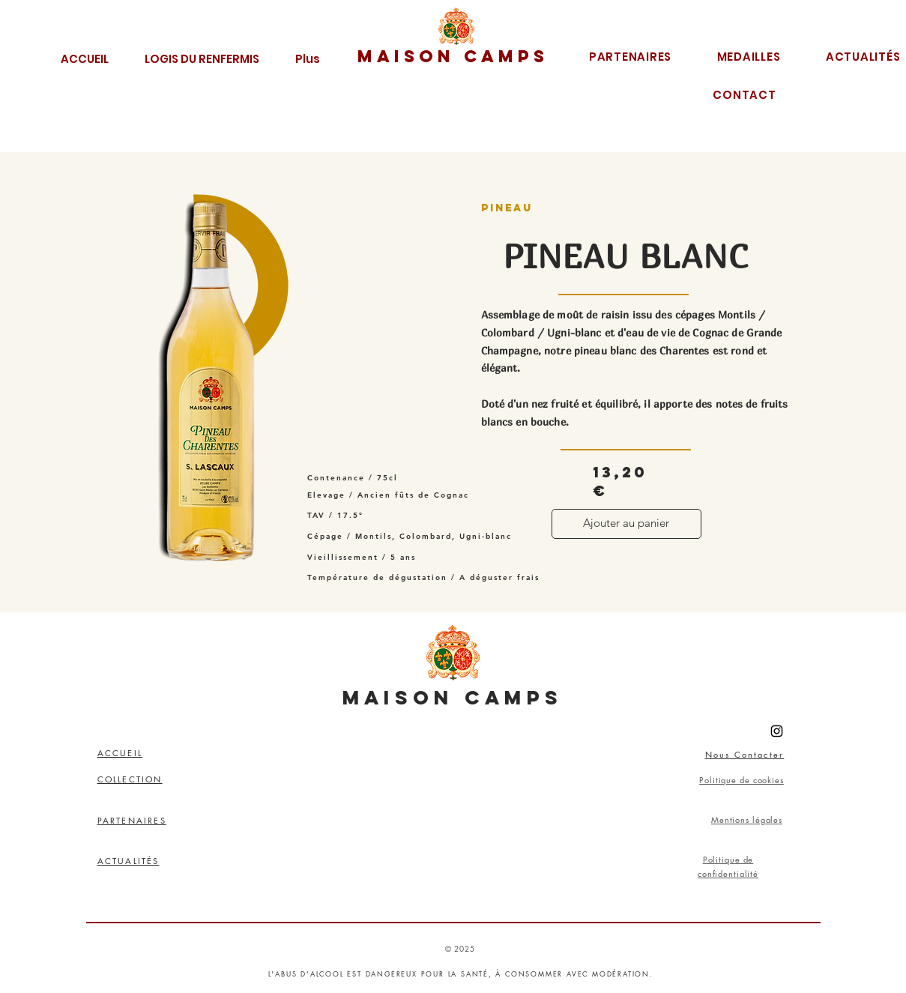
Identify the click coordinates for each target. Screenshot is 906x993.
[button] (202, 57)
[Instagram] (777, 731)
